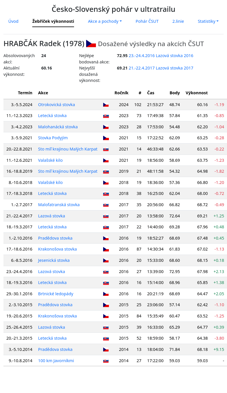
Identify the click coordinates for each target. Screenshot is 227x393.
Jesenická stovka (54, 260)
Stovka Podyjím (53, 137)
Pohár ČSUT (147, 21)
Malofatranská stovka (59, 204)
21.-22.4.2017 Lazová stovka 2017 (161, 68)
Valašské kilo (50, 160)
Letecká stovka (52, 115)
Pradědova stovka (55, 238)
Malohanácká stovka (57, 126)
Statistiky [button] (206, 21)
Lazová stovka (51, 216)
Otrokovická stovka (56, 104)
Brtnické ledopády (55, 293)
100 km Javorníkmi (56, 360)
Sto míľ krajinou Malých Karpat (67, 149)
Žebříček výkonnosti (53, 21)
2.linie (178, 21)
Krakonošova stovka (57, 249)
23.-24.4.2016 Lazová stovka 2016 (161, 55)
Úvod (13, 21)
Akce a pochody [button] (103, 21)
